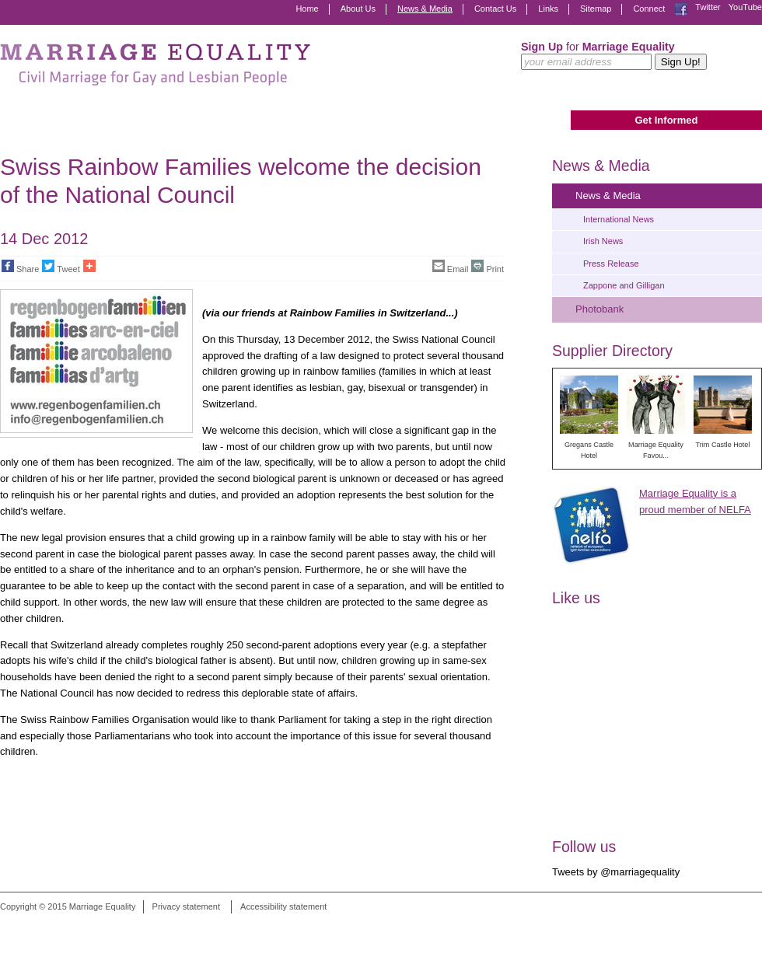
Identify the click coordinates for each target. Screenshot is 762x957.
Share (20, 267)
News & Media (425, 8)
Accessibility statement (283, 906)
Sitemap (595, 8)
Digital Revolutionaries (726, 927)
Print (487, 267)
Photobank (599, 309)
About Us (358, 8)
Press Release (611, 263)
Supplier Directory (612, 350)
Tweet (60, 267)
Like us (576, 597)
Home (306, 8)
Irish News (603, 241)
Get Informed (665, 120)
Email (450, 267)
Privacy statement (186, 906)
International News (618, 219)
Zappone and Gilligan (624, 285)
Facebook (681, 9)
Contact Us (495, 8)
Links (548, 8)
